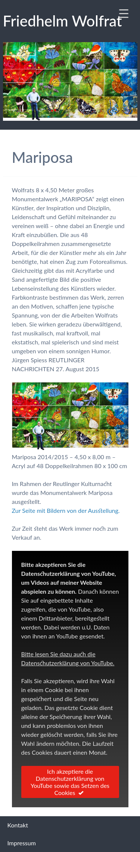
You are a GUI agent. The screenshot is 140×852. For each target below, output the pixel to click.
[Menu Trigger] (123, 13)
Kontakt (17, 825)
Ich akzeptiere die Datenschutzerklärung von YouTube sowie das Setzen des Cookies (70, 782)
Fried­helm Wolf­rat (62, 21)
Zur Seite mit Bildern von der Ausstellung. (66, 510)
